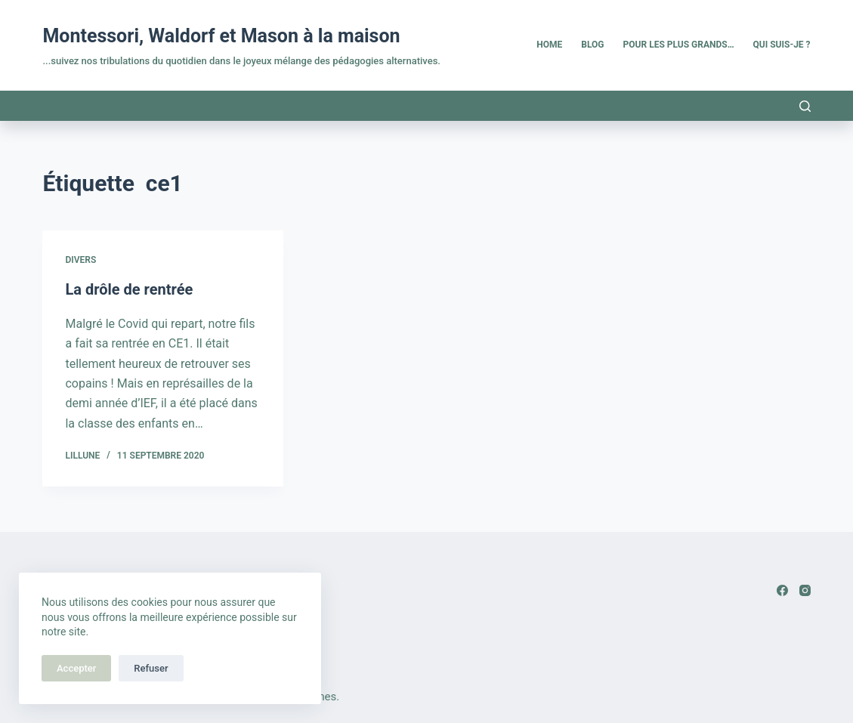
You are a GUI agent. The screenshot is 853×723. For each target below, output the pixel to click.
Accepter (76, 668)
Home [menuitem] (549, 44)
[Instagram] (805, 590)
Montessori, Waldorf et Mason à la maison (221, 36)
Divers (80, 260)
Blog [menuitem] (592, 44)
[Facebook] (782, 590)
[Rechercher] (805, 106)
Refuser (151, 668)
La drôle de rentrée (129, 289)
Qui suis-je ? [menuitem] (782, 44)
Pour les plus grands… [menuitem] (678, 44)
